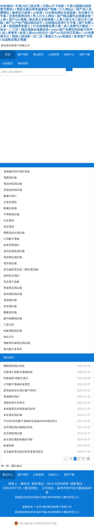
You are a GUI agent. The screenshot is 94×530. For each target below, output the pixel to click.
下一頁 (86, 458)
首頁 (7, 54)
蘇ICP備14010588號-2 (49, 497)
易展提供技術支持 (25, 497)
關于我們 (23, 54)
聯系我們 (23, 63)
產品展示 (38, 54)
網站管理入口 (71, 497)
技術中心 (69, 54)
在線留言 (7, 63)
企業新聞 (54, 54)
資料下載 (84, 54)
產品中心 (7, 474)
